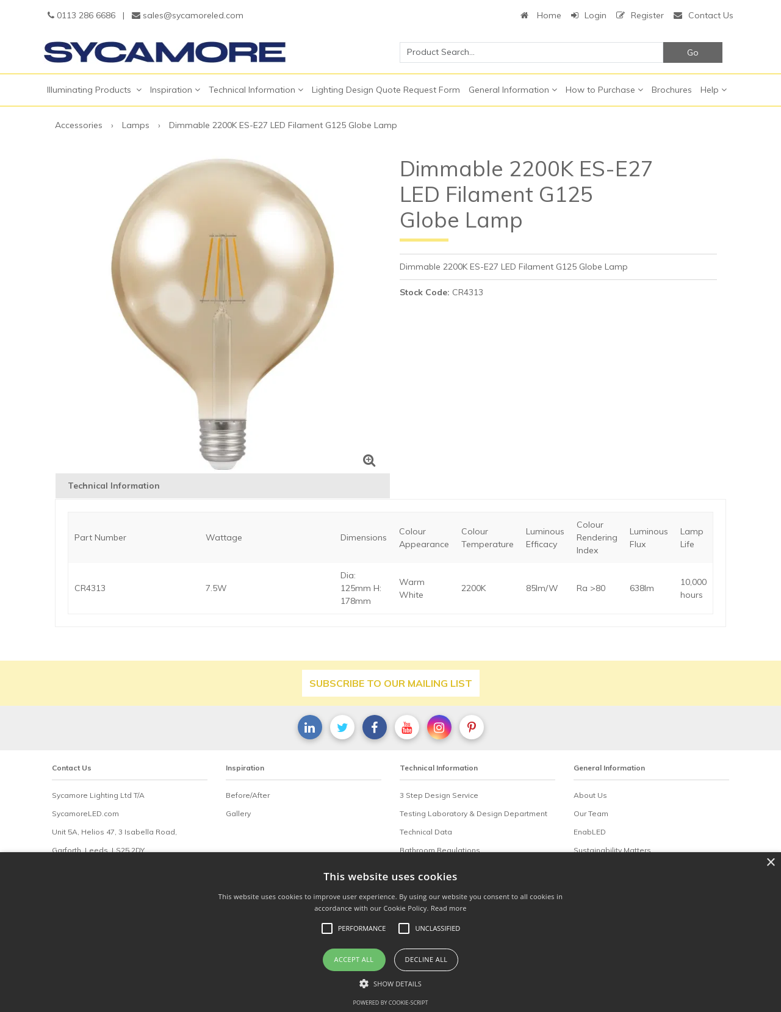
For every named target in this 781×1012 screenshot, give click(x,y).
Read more (449, 908)
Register (640, 15)
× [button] (770, 862)
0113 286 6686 (81, 15)
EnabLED (590, 831)
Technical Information (256, 89)
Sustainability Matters (612, 850)
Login (588, 15)
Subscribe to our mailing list (390, 683)
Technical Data (426, 831)
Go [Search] (693, 52)
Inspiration (175, 89)
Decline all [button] (426, 959)
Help (713, 89)
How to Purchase (604, 89)
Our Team (591, 813)
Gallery (238, 813)
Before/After (248, 795)
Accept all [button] (354, 959)
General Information (513, 89)
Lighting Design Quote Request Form (386, 89)
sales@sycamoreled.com (187, 15)
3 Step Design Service (439, 795)
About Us (590, 795)
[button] (390, 983)
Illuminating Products (94, 89)
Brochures (672, 89)
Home (540, 15)
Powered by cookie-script (390, 1003)
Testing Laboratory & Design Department (473, 813)
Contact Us (703, 15)
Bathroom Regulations (440, 850)
